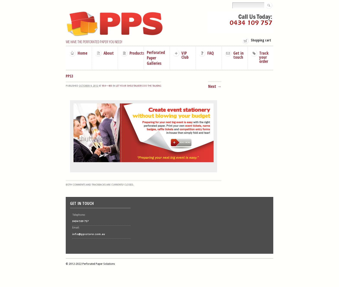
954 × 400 (107, 85)
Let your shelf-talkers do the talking (138, 85)
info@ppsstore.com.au (88, 234)
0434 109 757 (80, 221)
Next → (214, 86)
